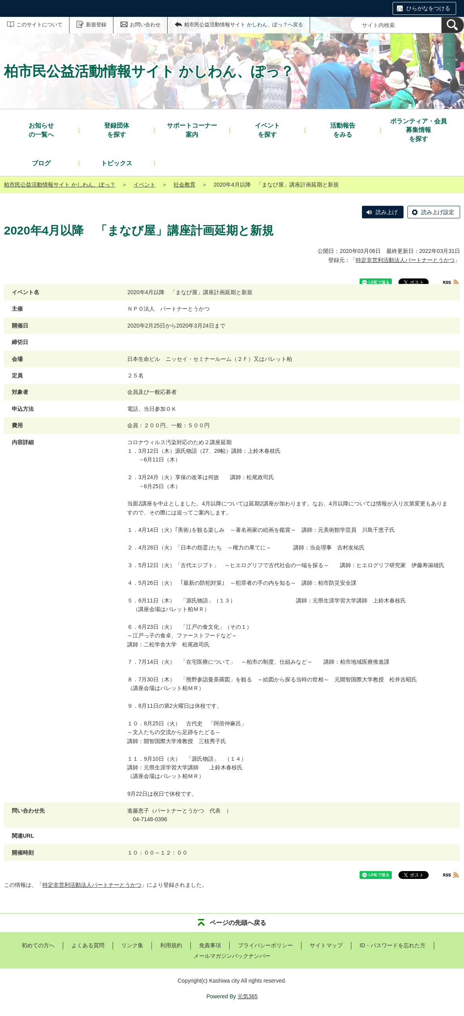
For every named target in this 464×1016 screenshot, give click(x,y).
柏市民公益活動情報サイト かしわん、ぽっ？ (59, 184)
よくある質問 (87, 945)
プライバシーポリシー (265, 945)
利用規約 (171, 945)
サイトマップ (326, 945)
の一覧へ (41, 129)
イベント (144, 184)
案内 (192, 129)
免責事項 (210, 945)
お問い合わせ (145, 24)
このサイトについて (39, 24)
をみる (342, 129)
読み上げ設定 (437, 212)
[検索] (452, 25)
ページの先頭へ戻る (238, 922)
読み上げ (387, 212)
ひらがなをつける (428, 8)
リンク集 (132, 945)
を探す (116, 129)
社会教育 (184, 184)
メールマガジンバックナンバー (232, 956)
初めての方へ (38, 945)
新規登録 (96, 24)
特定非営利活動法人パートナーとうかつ (405, 260)
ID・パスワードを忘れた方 (393, 945)
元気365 (247, 996)
